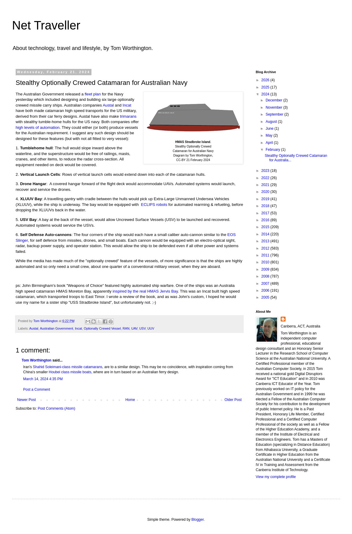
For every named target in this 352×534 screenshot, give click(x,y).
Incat (127, 105)
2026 (265, 80)
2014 (265, 234)
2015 (265, 227)
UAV (134, 328)
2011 (265, 255)
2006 (265, 290)
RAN (126, 328)
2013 (265, 241)
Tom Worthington (36, 360)
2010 (265, 262)
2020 (265, 192)
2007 (265, 283)
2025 (265, 87)
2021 (265, 185)
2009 (265, 269)
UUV (150, 328)
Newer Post (26, 400)
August (272, 122)
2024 (265, 94)
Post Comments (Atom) (56, 408)
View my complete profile (276, 477)
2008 (265, 276)
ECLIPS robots (154, 204)
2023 (265, 171)
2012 (265, 248)
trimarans (128, 116)
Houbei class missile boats (70, 372)
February (273, 149)
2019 (265, 199)
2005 (265, 297)
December (274, 100)
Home (130, 400)
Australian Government (56, 328)
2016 (265, 220)
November (274, 107)
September (275, 114)
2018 (265, 206)
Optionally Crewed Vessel (102, 328)
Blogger (197, 519)
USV (142, 328)
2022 (265, 178)
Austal (108, 105)
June (270, 128)
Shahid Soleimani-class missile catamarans (67, 367)
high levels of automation (38, 127)
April (270, 143)
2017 (265, 213)
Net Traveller (46, 25)
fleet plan (93, 94)
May (269, 135)
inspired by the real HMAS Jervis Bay (145, 291)
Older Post (233, 400)
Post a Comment (36, 389)
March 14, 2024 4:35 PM (43, 379)
